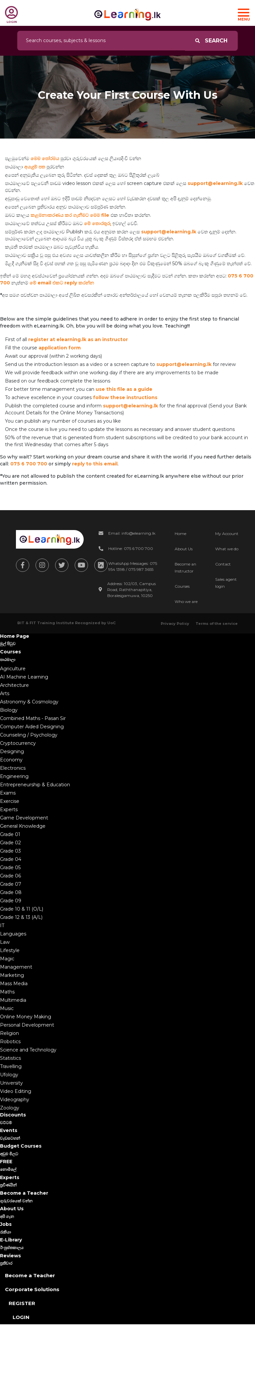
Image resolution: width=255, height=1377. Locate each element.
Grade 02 (10, 843)
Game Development (24, 818)
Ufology (9, 1075)
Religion (9, 1033)
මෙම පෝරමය (45, 158)
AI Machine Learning (24, 677)
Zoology (9, 1108)
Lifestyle (10, 950)
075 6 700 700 (28, 464)
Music (7, 1008)
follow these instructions (125, 397)
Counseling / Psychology (28, 735)
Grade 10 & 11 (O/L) (21, 909)
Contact (223, 564)
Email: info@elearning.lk (131, 533)
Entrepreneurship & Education (35, 785)
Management (16, 967)
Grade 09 (10, 901)
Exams (8, 793)
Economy (11, 760)
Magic (7, 959)
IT (2, 925)
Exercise (9, 801)
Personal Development (27, 1025)
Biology (9, 710)
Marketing (12, 975)
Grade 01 (10, 834)
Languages (13, 934)
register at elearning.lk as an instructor (78, 339)
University (11, 1083)
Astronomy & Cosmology (29, 702)
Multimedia (13, 1000)
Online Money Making (25, 1017)
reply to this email (95, 464)
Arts (4, 693)
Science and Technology (28, 1050)
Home (180, 533)
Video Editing (15, 1091)
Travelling (11, 1066)
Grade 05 (10, 867)
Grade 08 (11, 892)
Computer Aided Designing (32, 727)
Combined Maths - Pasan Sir (33, 718)
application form (60, 348)
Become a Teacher (30, 1275)
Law (5, 942)
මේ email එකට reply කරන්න (62, 283)
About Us (184, 548)
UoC (111, 623)
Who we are (186, 601)
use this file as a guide (124, 389)
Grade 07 (10, 884)
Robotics (10, 1042)
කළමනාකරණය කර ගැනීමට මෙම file (70, 215)
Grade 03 (10, 851)
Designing (12, 751)
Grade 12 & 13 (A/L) (21, 917)
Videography (14, 1100)
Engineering (14, 776)
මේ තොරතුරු (97, 223)
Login (21, 1317)
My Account (226, 533)
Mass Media (14, 984)
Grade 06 (10, 876)
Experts (9, 809)
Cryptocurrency (18, 743)
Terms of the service (217, 623)
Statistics (10, 1058)
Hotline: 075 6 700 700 (130, 548)
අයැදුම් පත (34, 167)
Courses (182, 586)
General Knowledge (22, 826)
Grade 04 (10, 859)
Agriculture (13, 669)
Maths (7, 992)
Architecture (14, 685)
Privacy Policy (175, 623)
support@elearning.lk (215, 183)
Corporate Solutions (32, 1289)
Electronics (13, 768)
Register (22, 1303)
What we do (226, 548)
